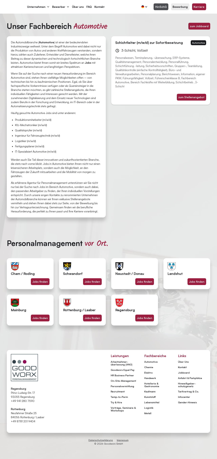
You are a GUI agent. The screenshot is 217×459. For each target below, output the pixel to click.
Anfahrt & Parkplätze (190, 378)
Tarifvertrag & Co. (188, 391)
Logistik (148, 407)
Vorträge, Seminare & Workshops (123, 409)
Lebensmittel (151, 402)
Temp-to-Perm (119, 396)
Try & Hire (116, 402)
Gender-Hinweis (187, 402)
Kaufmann (149, 391)
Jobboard (184, 372)
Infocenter (184, 397)
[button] (38, 7)
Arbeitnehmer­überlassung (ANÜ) (121, 363)
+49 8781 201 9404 (23, 421)
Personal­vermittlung (122, 386)
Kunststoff (150, 396)
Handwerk (150, 377)
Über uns (78, 6)
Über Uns (183, 361)
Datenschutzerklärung (100, 440)
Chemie (148, 367)
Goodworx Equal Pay (122, 369)
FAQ (89, 6)
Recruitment (118, 391)
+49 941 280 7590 (22, 401)
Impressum (123, 440)
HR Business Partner (122, 375)
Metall (147, 413)
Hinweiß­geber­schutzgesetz (187, 385)
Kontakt (99, 6)
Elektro (148, 372)
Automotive (151, 361)
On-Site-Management (123, 380)
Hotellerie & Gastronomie (151, 385)
